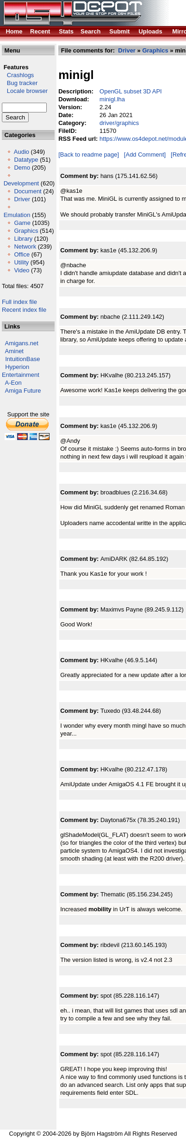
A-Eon (13, 382)
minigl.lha (112, 99)
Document (27, 191)
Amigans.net (21, 343)
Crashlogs (18, 75)
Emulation (17, 214)
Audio (21, 151)
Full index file (19, 301)
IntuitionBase (22, 358)
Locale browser (25, 90)
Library (23, 238)
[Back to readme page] (88, 154)
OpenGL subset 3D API (130, 91)
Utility (21, 262)
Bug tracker (19, 82)
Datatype (26, 159)
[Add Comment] (145, 154)
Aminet (14, 351)
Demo (22, 167)
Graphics (26, 230)
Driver (22, 199)
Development (21, 183)
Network (25, 246)
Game (22, 222)
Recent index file (24, 309)
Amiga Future (23, 390)
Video (21, 270)
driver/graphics (119, 122)
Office (22, 254)
